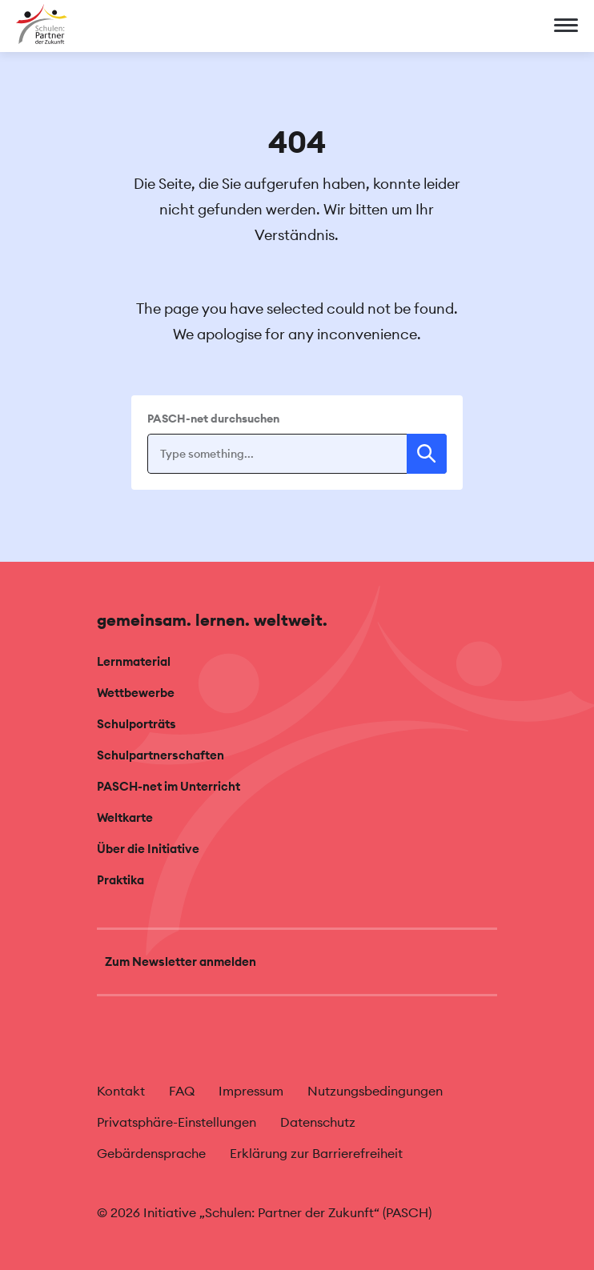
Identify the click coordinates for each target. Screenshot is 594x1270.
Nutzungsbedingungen (375, 1091)
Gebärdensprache (151, 1153)
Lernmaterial (134, 661)
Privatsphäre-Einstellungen (176, 1122)
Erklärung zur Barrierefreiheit (316, 1153)
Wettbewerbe (136, 692)
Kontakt (121, 1091)
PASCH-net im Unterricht (168, 786)
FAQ (182, 1091)
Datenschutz (317, 1122)
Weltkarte (125, 817)
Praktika (120, 879)
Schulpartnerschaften (160, 755)
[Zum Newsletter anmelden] (297, 961)
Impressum (251, 1091)
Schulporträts (136, 723)
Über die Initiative (148, 848)
